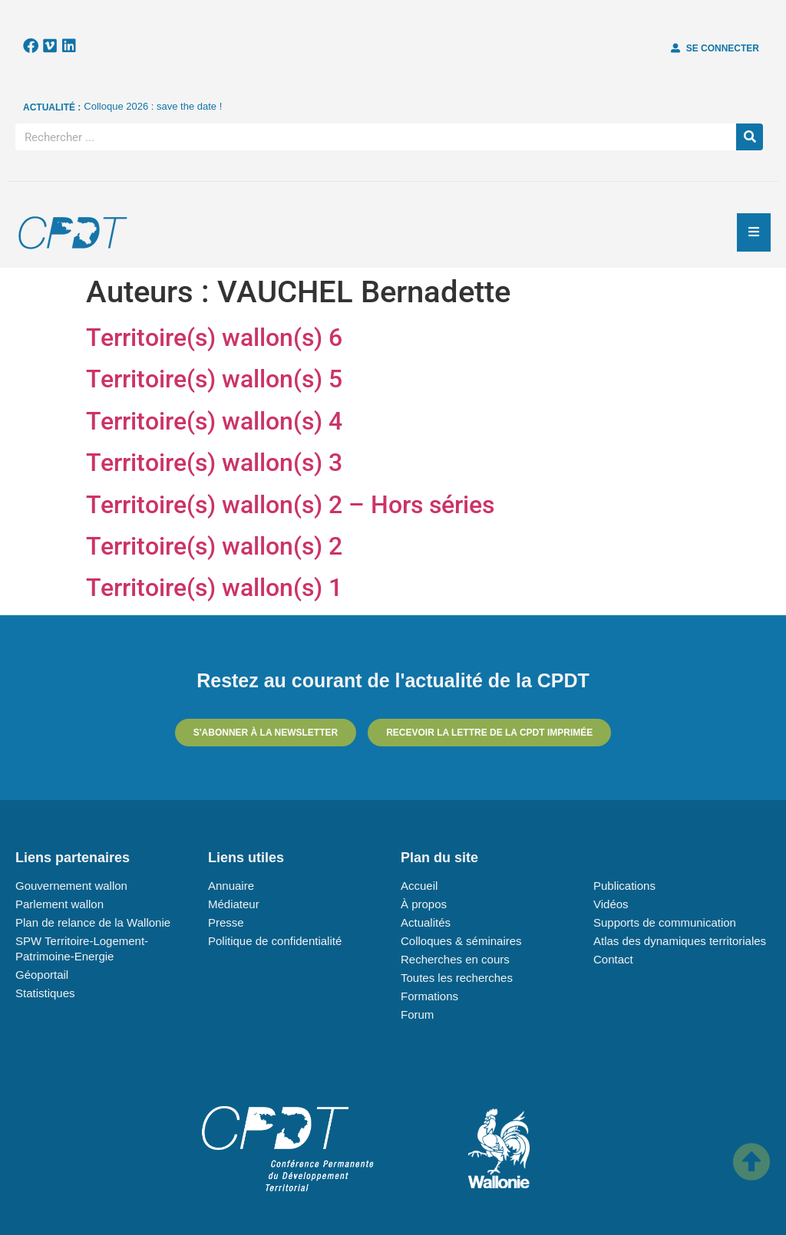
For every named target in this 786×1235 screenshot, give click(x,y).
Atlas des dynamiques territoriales (679, 940)
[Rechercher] (749, 136)
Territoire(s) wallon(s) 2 (214, 546)
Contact (613, 959)
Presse (226, 922)
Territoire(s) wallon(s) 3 (214, 462)
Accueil (419, 885)
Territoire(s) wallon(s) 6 (214, 337)
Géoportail (41, 974)
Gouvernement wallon (71, 885)
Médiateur (233, 904)
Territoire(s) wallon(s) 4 (214, 421)
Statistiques (45, 993)
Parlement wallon (59, 904)
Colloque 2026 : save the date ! (153, 106)
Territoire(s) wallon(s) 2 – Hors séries (290, 504)
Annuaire (231, 885)
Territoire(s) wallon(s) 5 (214, 379)
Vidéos (611, 904)
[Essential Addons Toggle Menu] (754, 232)
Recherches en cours (455, 959)
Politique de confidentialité (275, 940)
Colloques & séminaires (461, 940)
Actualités (426, 922)
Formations (429, 996)
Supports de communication (664, 922)
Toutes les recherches (457, 977)
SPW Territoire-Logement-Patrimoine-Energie (81, 948)
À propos (424, 904)
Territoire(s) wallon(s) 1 (214, 587)
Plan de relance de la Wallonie (92, 922)
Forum (417, 1014)
